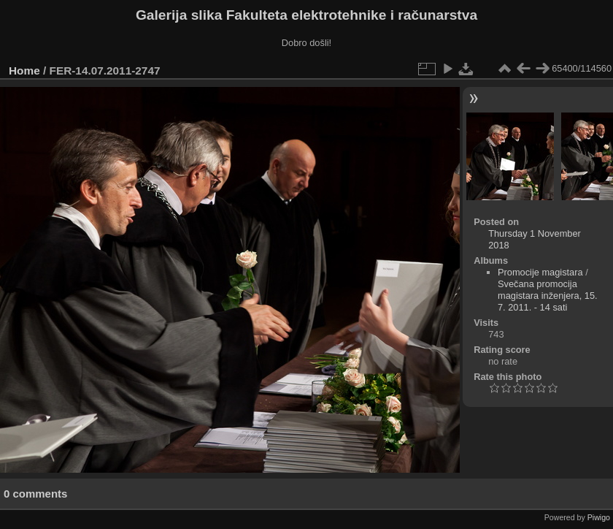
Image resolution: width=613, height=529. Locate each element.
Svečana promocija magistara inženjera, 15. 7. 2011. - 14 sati (548, 295)
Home (24, 70)
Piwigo (598, 517)
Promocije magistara (540, 272)
